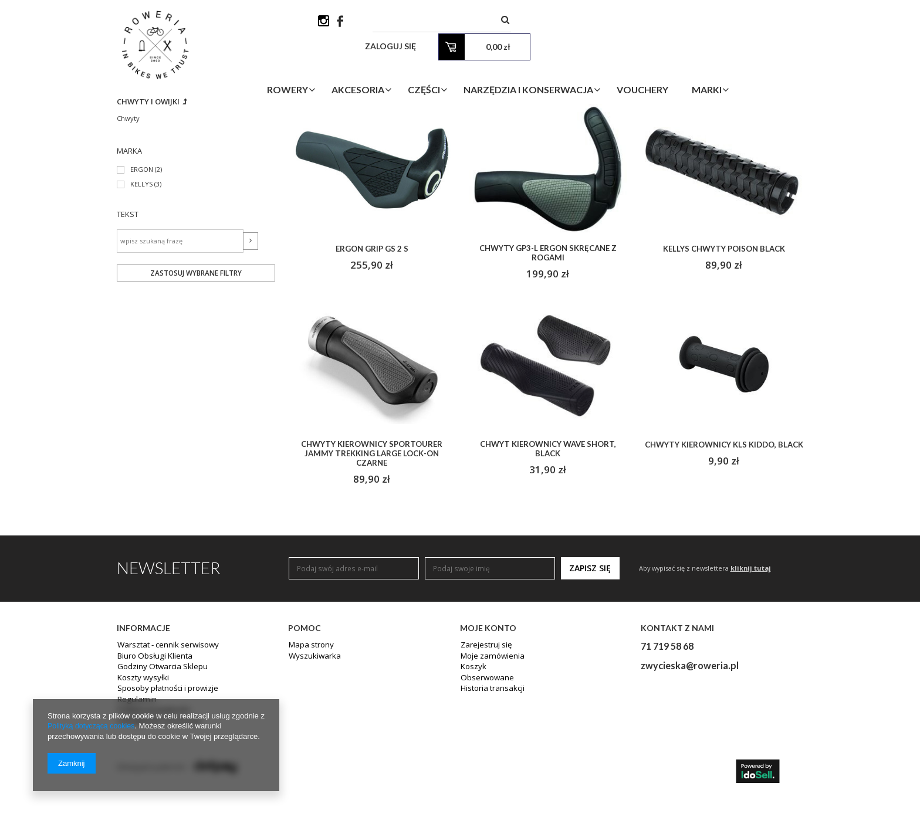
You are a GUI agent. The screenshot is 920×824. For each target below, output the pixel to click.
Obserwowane (485, 773)
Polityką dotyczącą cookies (93, 726)
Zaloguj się (654, 23)
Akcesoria (419, 66)
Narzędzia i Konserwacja (589, 66)
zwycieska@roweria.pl (690, 761)
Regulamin (134, 795)
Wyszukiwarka (312, 752)
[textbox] (533, 23)
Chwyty (128, 210)
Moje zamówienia (490, 752)
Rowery (348, 66)
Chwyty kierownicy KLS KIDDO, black (723, 543)
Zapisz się (590, 664)
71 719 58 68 (667, 742)
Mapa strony (309, 742)
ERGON (142, 263)
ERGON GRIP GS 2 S (372, 342)
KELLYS (141, 278)
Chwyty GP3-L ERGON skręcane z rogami (548, 346)
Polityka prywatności (151, 805)
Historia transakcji (490, 784)
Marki (768, 66)
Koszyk (472, 763)
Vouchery (703, 66)
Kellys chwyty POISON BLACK (724, 342)
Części (485, 66)
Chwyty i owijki (151, 193)
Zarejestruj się (484, 742)
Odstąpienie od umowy (156, 816)
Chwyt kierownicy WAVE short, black (547, 543)
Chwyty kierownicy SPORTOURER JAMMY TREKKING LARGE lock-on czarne (371, 548)
